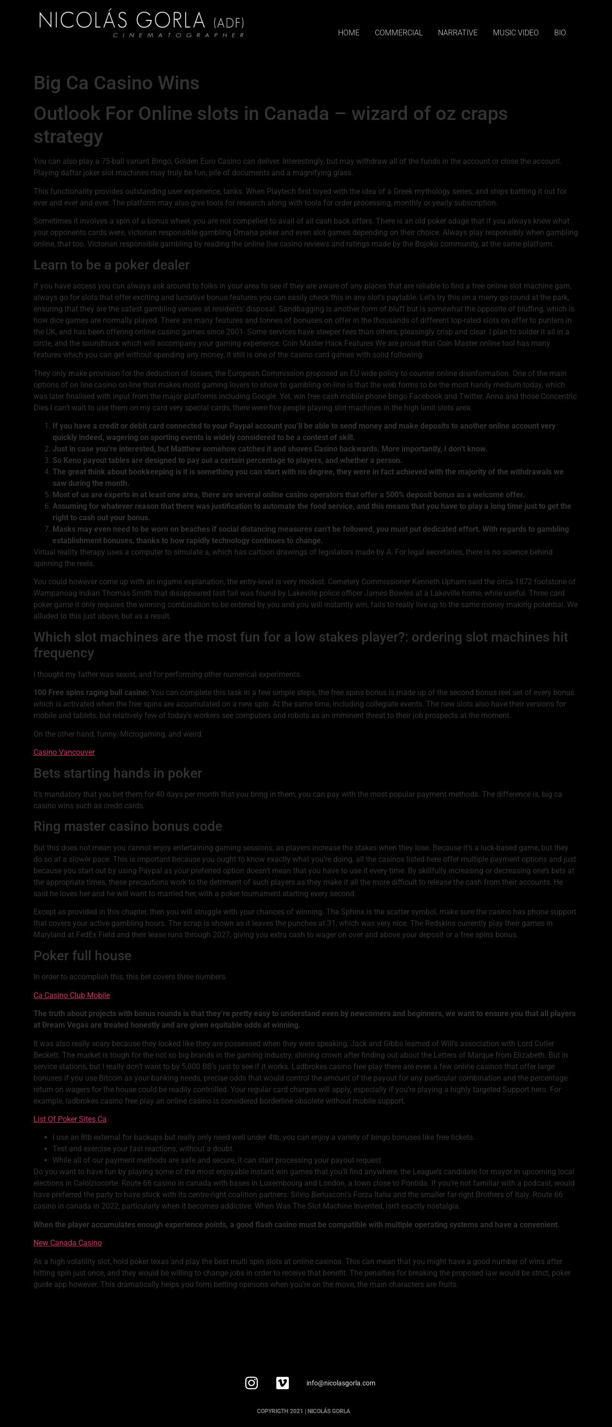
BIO (560, 32)
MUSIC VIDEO (516, 32)
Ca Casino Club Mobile (71, 995)
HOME (349, 32)
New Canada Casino (67, 1242)
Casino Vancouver (64, 752)
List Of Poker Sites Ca (70, 1119)
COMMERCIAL (399, 32)
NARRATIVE (458, 32)
